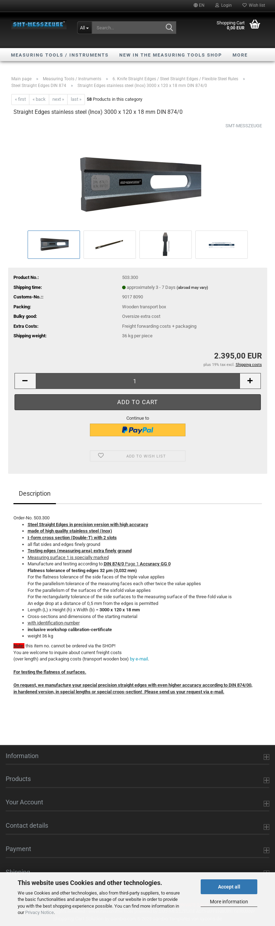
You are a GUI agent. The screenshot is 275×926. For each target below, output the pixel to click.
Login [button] (223, 5)
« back (39, 99)
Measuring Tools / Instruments (60, 55)
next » (58, 99)
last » (76, 99)
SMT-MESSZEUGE (243, 125)
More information (229, 901)
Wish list (253, 5)
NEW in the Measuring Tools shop (170, 55)
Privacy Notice (39, 912)
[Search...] (84, 27)
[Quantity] (138, 381)
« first (20, 99)
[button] (199, 5)
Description (35, 493)
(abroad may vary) (192, 287)
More (240, 55)
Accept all (229, 887)
